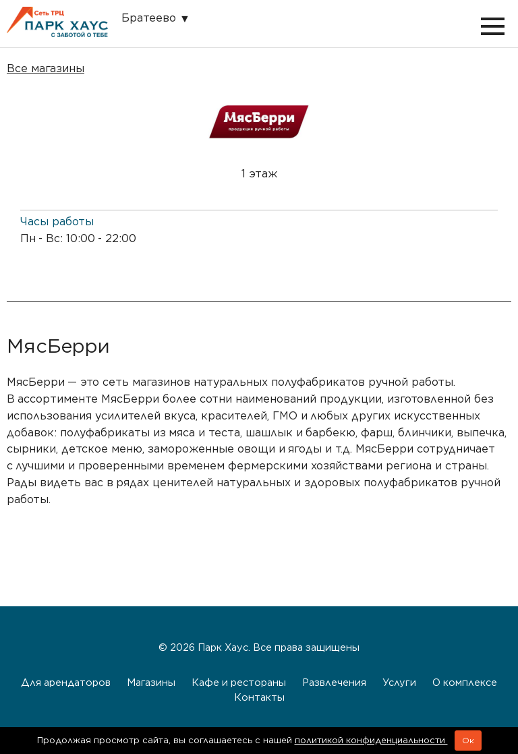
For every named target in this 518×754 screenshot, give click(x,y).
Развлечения (334, 682)
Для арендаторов (66, 682)
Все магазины (45, 68)
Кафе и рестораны (239, 682)
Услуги (399, 682)
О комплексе (464, 682)
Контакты (259, 697)
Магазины (151, 682)
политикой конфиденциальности (371, 740)
